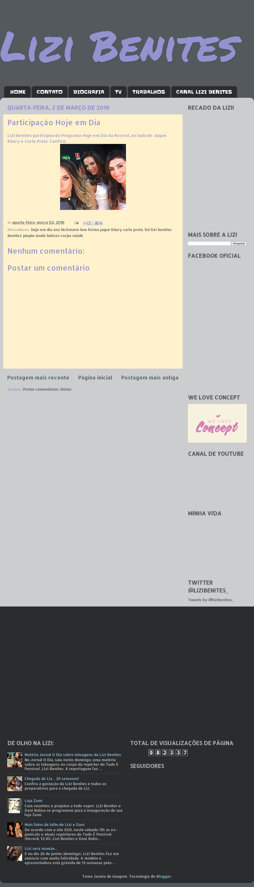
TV (118, 92)
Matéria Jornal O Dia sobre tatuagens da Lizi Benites (73, 754)
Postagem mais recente (38, 377)
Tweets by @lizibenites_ (211, 599)
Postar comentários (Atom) (47, 389)
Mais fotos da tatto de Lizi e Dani (54, 824)
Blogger (163, 876)
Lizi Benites (118, 44)
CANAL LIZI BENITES (204, 92)
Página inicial (95, 377)
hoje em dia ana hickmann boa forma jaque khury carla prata (87, 229)
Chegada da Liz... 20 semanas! (52, 778)
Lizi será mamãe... (41, 848)
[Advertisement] (217, 199)
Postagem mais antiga (150, 377)
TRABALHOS (149, 92)
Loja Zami (33, 800)
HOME (18, 92)
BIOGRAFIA (88, 92)
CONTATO (50, 92)
